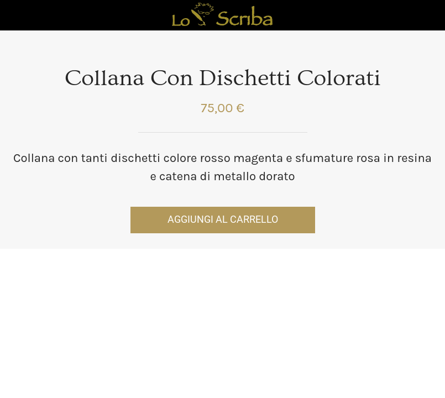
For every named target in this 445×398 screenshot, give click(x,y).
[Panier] (429, 15)
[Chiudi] (15, 15)
